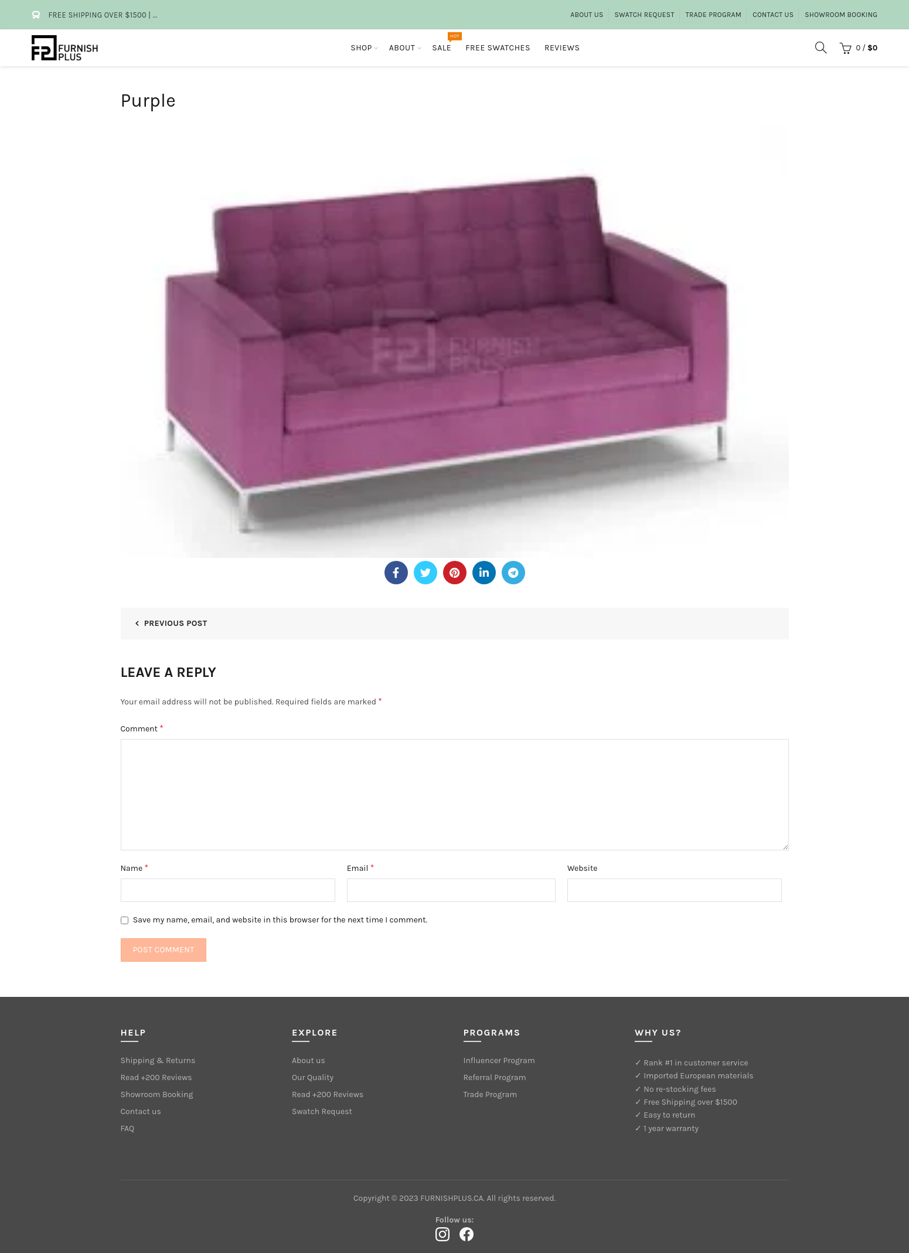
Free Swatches (497, 48)
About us (586, 15)
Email (361, 867)
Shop (361, 48)
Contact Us (773, 15)
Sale (445, 42)
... (155, 15)
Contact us (141, 1111)
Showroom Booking (841, 15)
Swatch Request (645, 15)
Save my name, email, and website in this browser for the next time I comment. (280, 920)
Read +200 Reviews (156, 1077)
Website (582, 868)
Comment (142, 728)
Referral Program (495, 1077)
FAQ (128, 1128)
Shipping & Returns (158, 1060)
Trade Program (714, 15)
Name (135, 867)
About (402, 48)
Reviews (562, 48)
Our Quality (312, 1077)
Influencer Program (499, 1060)
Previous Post (175, 623)
